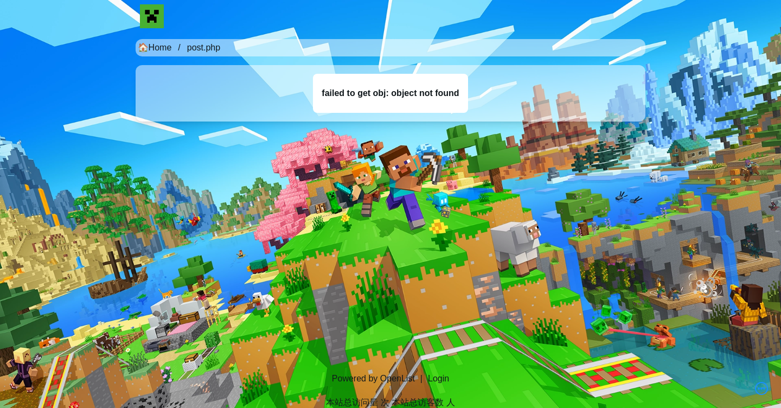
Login (438, 378)
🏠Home (155, 47)
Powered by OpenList (373, 378)
